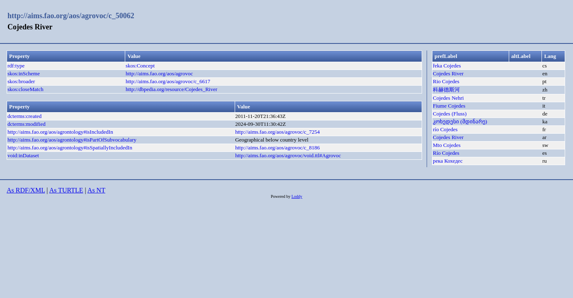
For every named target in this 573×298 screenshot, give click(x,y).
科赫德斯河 (446, 90)
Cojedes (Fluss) (449, 114)
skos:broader (21, 81)
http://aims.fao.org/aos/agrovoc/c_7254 (277, 132)
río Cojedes (445, 129)
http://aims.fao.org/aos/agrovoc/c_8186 (277, 147)
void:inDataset (23, 155)
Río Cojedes (446, 153)
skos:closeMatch (25, 89)
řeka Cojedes (447, 65)
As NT (96, 190)
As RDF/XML (26, 190)
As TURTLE (66, 190)
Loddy (296, 196)
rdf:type (15, 65)
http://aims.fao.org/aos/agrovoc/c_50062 (70, 16)
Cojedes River (448, 73)
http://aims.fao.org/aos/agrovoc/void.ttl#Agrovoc (288, 155)
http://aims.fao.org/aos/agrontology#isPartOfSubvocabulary (71, 140)
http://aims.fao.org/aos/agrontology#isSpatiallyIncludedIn (69, 147)
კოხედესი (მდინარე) (460, 121)
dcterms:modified (26, 124)
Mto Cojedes (447, 145)
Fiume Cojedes (449, 106)
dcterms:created (24, 116)
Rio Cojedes (446, 81)
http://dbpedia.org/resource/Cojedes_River (171, 89)
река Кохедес (448, 161)
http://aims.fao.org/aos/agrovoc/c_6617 (168, 81)
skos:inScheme (23, 73)
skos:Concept (140, 65)
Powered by (281, 196)
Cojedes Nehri (448, 98)
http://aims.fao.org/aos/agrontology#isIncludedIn (60, 132)
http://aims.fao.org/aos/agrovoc (159, 73)
